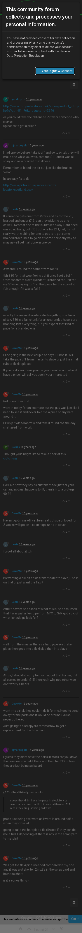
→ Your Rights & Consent (55, 71)
